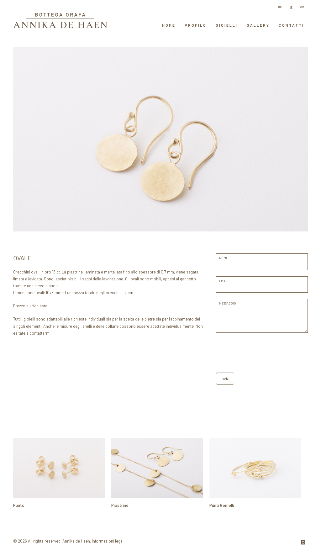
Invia (225, 378)
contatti (291, 25)
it (291, 7)
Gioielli (227, 25)
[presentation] (263, 351)
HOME (169, 25)
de (280, 7)
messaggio (227, 303)
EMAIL (223, 281)
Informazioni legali (108, 541)
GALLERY (258, 25)
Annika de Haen (76, 541)
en (302, 7)
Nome (223, 258)
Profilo (196, 25)
